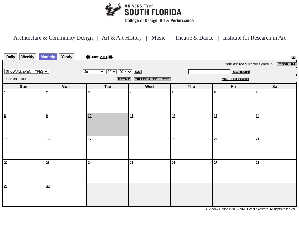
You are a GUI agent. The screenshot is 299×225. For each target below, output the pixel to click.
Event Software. (258, 209)
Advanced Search (235, 79)
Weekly (27, 57)
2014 (103, 57)
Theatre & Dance (194, 38)
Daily (10, 57)
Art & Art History (122, 38)
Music (158, 38)
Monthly (48, 57)
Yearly (66, 57)
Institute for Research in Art (254, 38)
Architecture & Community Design (53, 38)
